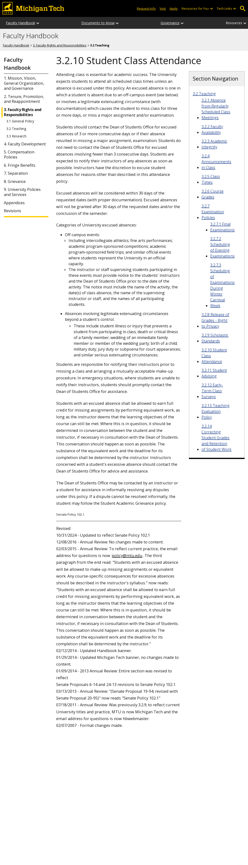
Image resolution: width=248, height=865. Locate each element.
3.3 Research (16, 136)
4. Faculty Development (25, 144)
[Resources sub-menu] (245, 23)
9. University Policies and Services (22, 192)
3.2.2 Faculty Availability (212, 129)
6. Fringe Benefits (19, 165)
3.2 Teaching (16, 129)
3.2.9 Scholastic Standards (215, 338)
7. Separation (16, 173)
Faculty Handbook (20, 23)
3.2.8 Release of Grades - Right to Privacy (215, 320)
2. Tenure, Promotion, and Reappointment (24, 99)
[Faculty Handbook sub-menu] (38, 23)
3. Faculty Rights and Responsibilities (59, 45)
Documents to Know (98, 23)
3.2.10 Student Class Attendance (214, 355)
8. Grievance (15, 181)
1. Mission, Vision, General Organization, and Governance (24, 83)
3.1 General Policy (20, 121)
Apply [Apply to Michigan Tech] (174, 8)
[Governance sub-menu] (182, 23)
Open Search (242, 8)
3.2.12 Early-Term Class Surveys (212, 390)
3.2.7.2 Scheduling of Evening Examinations (222, 247)
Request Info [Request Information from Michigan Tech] (146, 8)
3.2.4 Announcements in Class (216, 161)
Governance (170, 23)
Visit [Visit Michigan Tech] (163, 8)
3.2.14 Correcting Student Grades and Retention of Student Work (217, 437)
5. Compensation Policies (19, 155)
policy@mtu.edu (127, 555)
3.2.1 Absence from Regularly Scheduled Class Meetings (216, 109)
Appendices (14, 202)
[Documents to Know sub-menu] (117, 23)
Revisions (12, 210)
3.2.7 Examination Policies (213, 211)
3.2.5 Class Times (211, 179)
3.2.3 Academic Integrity (214, 144)
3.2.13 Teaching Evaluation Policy (216, 411)
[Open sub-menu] (211, 8)
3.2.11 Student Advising (214, 373)
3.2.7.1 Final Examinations (222, 227)
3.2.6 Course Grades (213, 194)
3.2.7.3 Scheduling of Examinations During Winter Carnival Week (222, 285)
